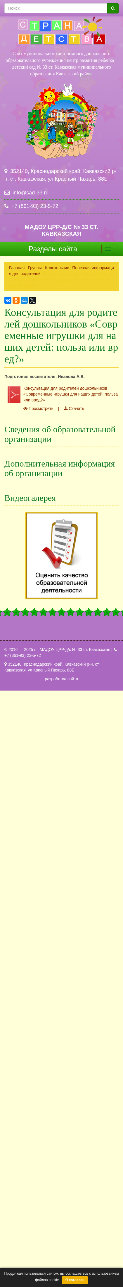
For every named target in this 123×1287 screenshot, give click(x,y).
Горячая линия (28, 708)
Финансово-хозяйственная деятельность (53, 560)
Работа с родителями (35, 912)
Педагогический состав (36, 518)
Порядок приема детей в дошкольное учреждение (62, 859)
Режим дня (24, 900)
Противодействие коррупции (41, 847)
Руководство (26, 506)
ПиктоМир (23, 984)
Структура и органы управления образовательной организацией (60, 467)
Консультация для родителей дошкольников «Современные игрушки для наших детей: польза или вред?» (70, 394)
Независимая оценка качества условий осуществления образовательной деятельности (60, 957)
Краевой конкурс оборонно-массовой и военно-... (61, 1069)
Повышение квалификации (40, 871)
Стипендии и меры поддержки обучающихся (56, 590)
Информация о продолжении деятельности (55, 1020)
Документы (24, 482)
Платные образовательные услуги (46, 548)
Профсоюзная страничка (38, 822)
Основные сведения (33, 452)
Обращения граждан (33, 942)
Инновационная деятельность (43, 732)
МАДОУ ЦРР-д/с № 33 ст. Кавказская (61, 230)
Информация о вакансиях (38, 1008)
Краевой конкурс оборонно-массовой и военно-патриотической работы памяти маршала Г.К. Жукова (61, 694)
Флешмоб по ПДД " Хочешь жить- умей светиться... (63, 1081)
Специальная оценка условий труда (48, 834)
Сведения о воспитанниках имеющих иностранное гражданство (61, 928)
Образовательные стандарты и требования (55, 632)
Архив (20, 1032)
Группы (35, 267)
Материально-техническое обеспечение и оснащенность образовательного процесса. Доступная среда (61, 533)
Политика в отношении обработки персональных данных (61, 808)
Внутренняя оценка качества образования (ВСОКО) (63, 972)
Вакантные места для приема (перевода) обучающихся (61, 575)
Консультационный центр (38, 781)
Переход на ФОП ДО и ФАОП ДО (45, 996)
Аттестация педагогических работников (51, 678)
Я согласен (74, 1280)
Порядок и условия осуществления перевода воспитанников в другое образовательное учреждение (61, 886)
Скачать (74, 408)
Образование (27, 494)
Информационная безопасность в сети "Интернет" (62, 769)
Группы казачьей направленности (46, 720)
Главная (17, 267)
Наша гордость (28, 793)
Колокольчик (57, 267)
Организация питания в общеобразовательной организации (60, 617)
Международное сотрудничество (45, 602)
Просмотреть (38, 408)
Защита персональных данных (43, 756)
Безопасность (27, 744)
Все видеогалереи (62, 1098)
